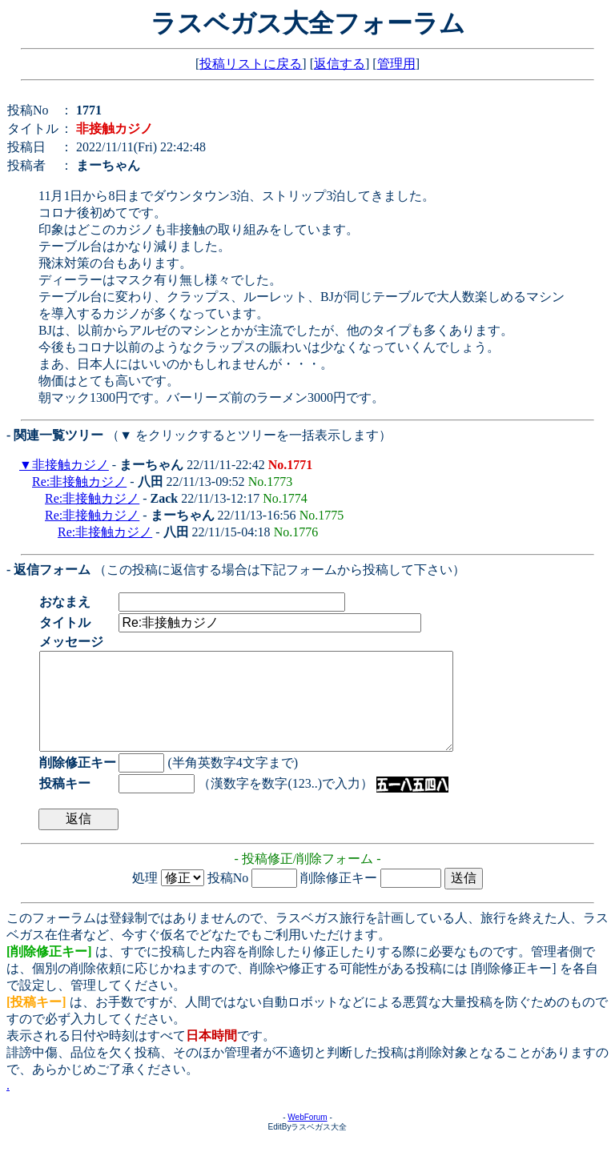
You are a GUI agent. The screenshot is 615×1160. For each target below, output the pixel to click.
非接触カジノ (70, 465)
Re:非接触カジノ (79, 481)
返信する (339, 63)
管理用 (396, 63)
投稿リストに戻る (250, 63)
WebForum (307, 1136)
